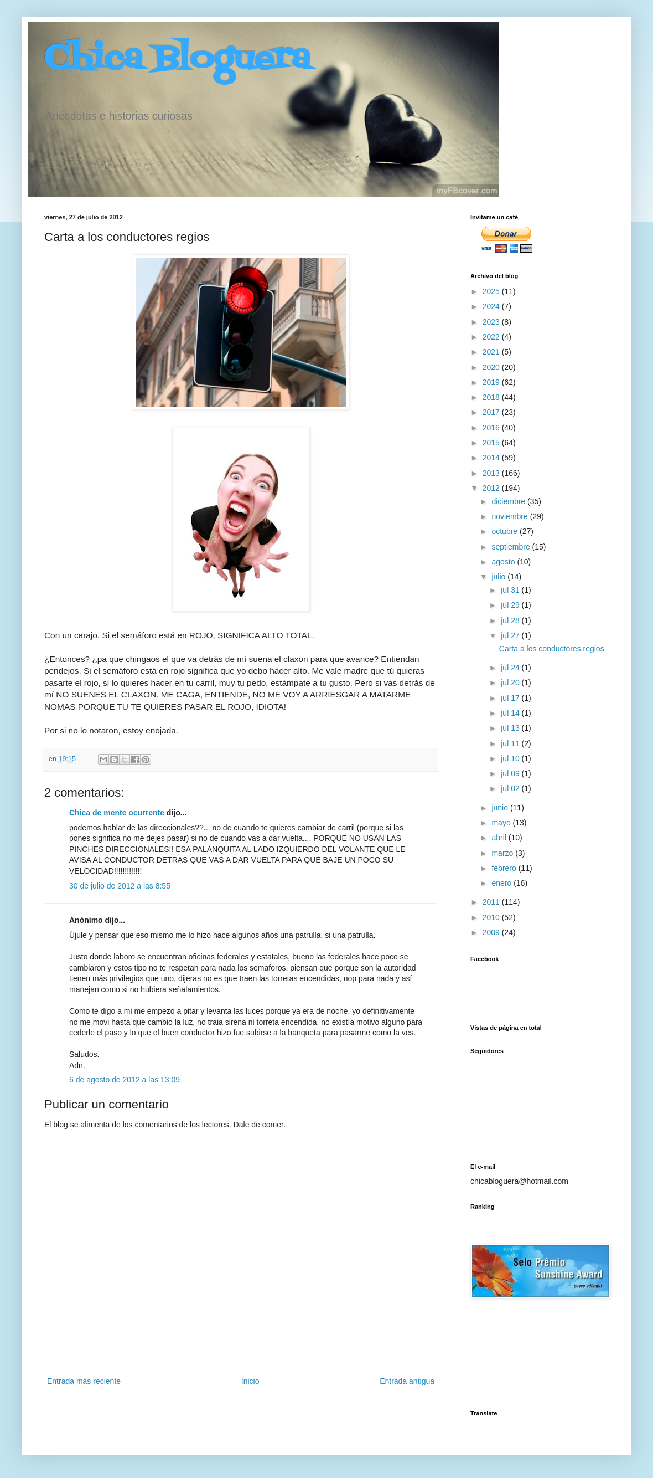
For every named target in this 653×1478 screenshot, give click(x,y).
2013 (492, 473)
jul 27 (511, 635)
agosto (504, 561)
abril (499, 837)
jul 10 (511, 758)
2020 (492, 367)
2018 (492, 397)
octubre (505, 531)
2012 (492, 488)
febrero (504, 868)
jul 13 (511, 727)
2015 (492, 442)
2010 (492, 917)
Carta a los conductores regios (551, 648)
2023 (492, 321)
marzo (503, 853)
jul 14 (511, 713)
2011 (492, 901)
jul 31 (511, 590)
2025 (492, 291)
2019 (492, 382)
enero (502, 883)
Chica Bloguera (177, 59)
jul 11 (511, 743)
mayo (501, 822)
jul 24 (511, 667)
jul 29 (511, 605)
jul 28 (511, 620)
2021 (492, 351)
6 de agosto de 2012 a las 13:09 (124, 1079)
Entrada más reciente (84, 1381)
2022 (492, 336)
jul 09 (511, 773)
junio (500, 807)
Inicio (250, 1381)
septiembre (511, 546)
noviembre (510, 516)
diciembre (509, 501)
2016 (492, 427)
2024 (492, 306)
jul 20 (511, 682)
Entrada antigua (407, 1381)
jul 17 (511, 698)
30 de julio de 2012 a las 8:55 (119, 885)
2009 (492, 932)
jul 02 (511, 788)
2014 (492, 457)
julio (499, 576)
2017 (492, 412)
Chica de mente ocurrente (116, 812)
